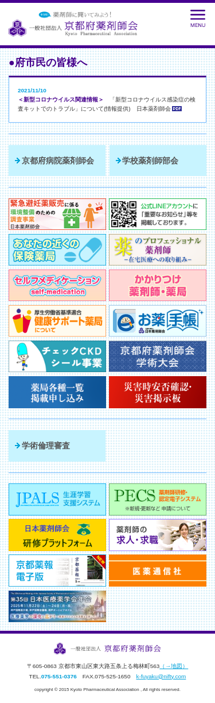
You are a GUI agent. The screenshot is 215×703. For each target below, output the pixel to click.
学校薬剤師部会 (150, 160)
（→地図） (173, 666)
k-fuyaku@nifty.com (161, 676)
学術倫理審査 (46, 445)
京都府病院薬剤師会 (58, 160)
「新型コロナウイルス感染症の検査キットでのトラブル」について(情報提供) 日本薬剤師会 (107, 104)
